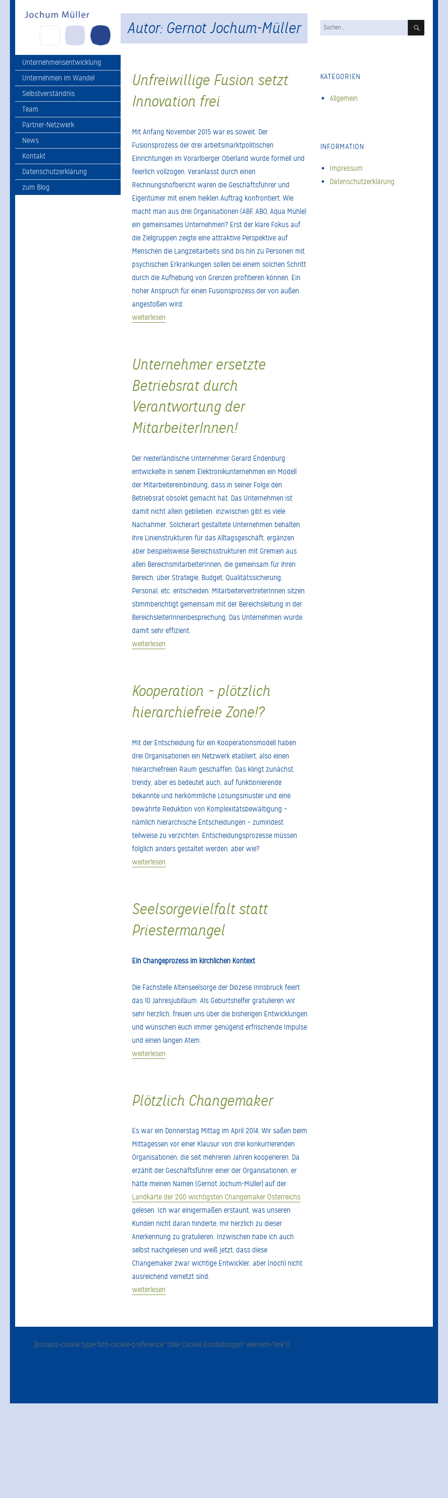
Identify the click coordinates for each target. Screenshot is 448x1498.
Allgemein (344, 98)
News (30, 140)
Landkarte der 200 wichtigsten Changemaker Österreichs (216, 1197)
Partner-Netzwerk (48, 125)
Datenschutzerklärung (54, 171)
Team (30, 109)
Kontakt (33, 156)
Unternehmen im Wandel (58, 78)
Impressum (346, 168)
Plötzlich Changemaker (202, 1101)
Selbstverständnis (48, 93)
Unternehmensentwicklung (61, 62)
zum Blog (36, 187)
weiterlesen (149, 317)
